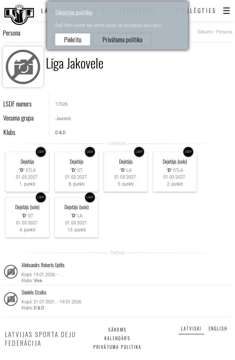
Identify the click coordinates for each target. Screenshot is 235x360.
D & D (60, 132)
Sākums (205, 31)
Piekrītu (72, 39)
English (218, 328)
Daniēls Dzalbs (34, 292)
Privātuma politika (122, 39)
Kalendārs (117, 338)
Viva (38, 280)
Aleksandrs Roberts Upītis (43, 264)
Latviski (191, 328)
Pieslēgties (196, 11)
